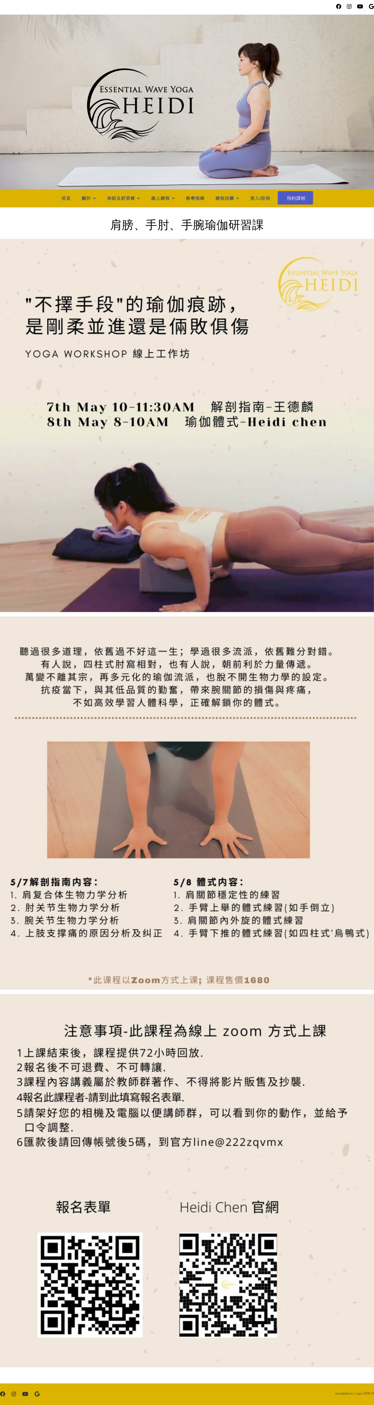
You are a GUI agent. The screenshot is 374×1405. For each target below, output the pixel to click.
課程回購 (224, 198)
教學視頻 (195, 198)
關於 (86, 198)
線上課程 (160, 198)
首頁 (66, 198)
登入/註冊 (260, 198)
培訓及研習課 (121, 198)
